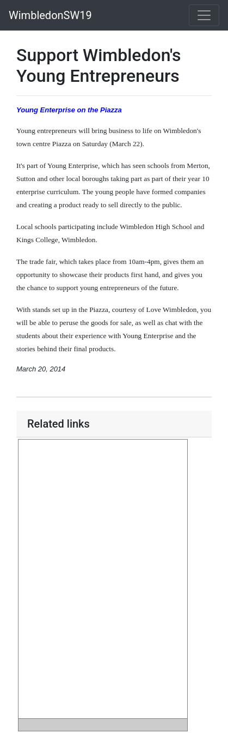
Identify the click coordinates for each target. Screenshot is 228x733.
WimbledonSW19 (50, 15)
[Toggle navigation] (204, 15)
